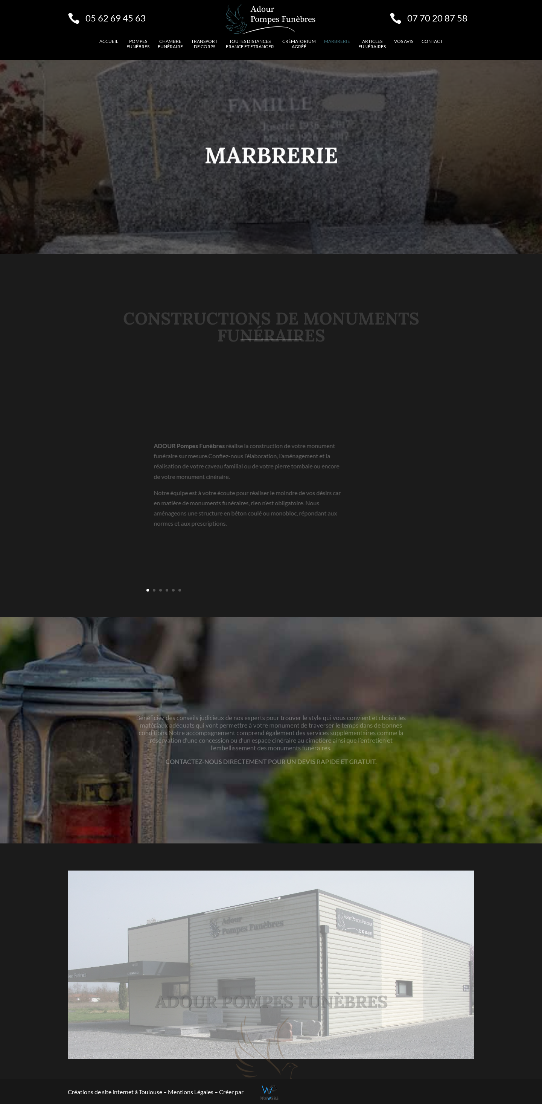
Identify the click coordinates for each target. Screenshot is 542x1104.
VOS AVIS (403, 41)
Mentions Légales (191, 1091)
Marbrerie (337, 41)
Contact (432, 41)
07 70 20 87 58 (437, 17)
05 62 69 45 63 (115, 17)
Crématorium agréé (299, 44)
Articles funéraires (372, 44)
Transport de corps (204, 44)
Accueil (108, 41)
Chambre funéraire (170, 44)
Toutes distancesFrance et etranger (250, 44)
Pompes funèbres (137, 44)
